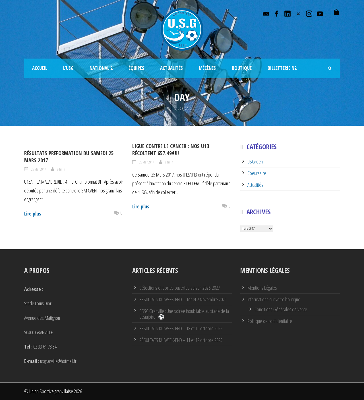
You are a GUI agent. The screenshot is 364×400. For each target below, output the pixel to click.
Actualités (171, 68)
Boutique (242, 68)
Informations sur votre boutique (273, 299)
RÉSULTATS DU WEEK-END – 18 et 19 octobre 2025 (180, 328)
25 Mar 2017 (38, 169)
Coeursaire (256, 173)
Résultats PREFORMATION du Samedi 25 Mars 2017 (69, 157)
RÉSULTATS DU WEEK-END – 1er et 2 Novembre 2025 (183, 299)
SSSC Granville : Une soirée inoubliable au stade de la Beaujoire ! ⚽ (184, 314)
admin (61, 169)
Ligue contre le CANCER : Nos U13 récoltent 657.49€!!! (170, 149)
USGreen (255, 161)
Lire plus (32, 213)
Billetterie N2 (282, 68)
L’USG (68, 68)
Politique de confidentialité (269, 321)
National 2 (101, 68)
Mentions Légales (262, 287)
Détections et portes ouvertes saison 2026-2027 (179, 287)
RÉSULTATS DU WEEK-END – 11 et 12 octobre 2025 (180, 340)
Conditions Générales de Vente (281, 309)
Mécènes (207, 68)
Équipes (136, 68)
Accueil (39, 68)
